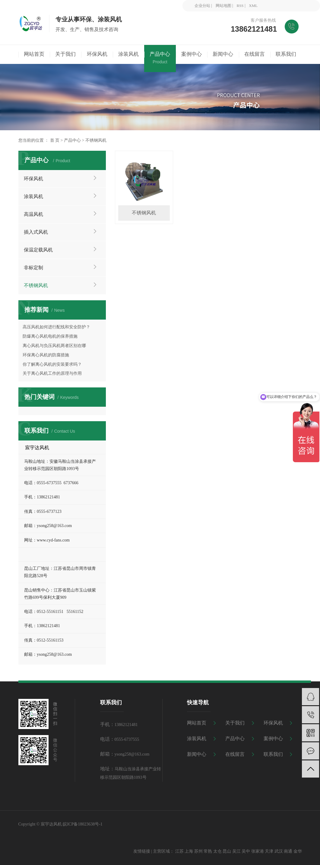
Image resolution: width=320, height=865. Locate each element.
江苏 (179, 851)
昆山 (227, 851)
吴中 (246, 851)
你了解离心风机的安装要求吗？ (52, 364)
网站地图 (223, 5)
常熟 (208, 851)
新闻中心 (196, 754)
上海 (189, 851)
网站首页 (196, 722)
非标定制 (33, 267)
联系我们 (273, 754)
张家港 (257, 851)
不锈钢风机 (95, 140)
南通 (288, 851)
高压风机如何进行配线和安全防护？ (56, 327)
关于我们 (235, 722)
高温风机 (33, 214)
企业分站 (202, 5)
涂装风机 (33, 196)
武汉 (278, 851)
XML (253, 5)
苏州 (198, 851)
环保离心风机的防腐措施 (46, 355)
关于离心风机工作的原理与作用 (52, 373)
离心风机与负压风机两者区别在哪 (54, 345)
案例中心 (273, 738)
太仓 (217, 851)
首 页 (55, 140)
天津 (269, 851)
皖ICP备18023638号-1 (82, 824)
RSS (239, 5)
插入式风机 (36, 232)
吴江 (236, 851)
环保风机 (33, 178)
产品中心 (72, 140)
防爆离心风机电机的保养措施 (50, 336)
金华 (297, 851)
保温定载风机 (38, 249)
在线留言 (235, 754)
